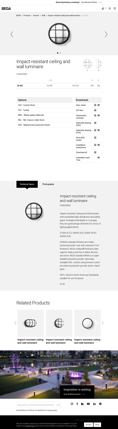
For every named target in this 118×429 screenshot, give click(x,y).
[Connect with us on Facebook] (77, 403)
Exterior (36, 15)
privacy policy (52, 410)
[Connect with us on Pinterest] (100, 403)
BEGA (18, 15)
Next (105, 34)
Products (27, 15)
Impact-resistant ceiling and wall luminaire (64, 15)
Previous (12, 34)
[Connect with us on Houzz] (82, 403)
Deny (97, 425)
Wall (43, 15)
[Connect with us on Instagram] (72, 403)
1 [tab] (57, 53)
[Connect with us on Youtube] (88, 403)
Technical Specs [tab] (27, 184)
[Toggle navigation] (114, 8)
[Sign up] (38, 405)
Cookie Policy (30, 426)
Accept (88, 425)
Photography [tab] (48, 184)
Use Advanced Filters (91, 2)
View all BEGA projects (72, 394)
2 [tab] (60, 53)
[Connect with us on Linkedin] (94, 403)
